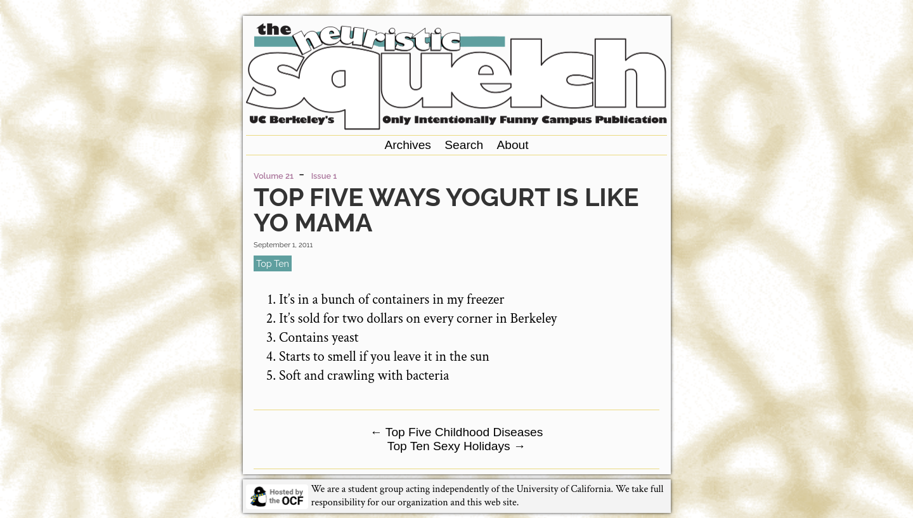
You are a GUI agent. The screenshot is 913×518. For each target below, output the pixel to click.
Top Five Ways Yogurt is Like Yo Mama (446, 209)
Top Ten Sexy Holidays (456, 446)
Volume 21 (274, 176)
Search (463, 145)
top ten (272, 263)
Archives (407, 145)
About (512, 145)
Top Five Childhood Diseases (456, 432)
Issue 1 (324, 176)
